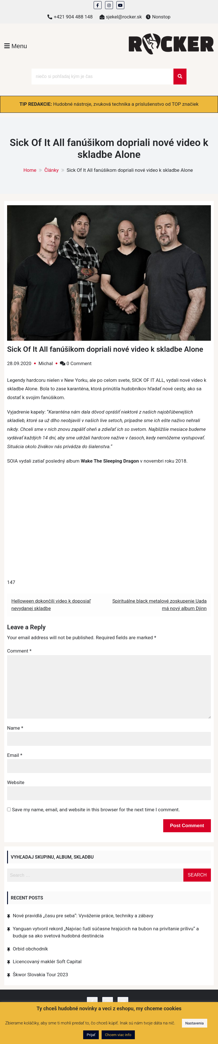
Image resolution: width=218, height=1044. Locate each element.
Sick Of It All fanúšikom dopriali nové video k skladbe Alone (105, 349)
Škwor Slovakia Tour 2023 (40, 974)
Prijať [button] (91, 1035)
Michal (45, 363)
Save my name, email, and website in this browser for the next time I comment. (96, 809)
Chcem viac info (118, 1035)
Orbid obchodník (30, 949)
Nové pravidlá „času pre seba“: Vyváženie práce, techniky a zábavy (83, 915)
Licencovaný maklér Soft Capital (47, 961)
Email (14, 755)
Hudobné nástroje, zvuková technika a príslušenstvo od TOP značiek (125, 104)
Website (15, 782)
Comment (19, 651)
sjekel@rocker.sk (124, 17)
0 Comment (78, 363)
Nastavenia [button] (194, 1023)
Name (15, 728)
